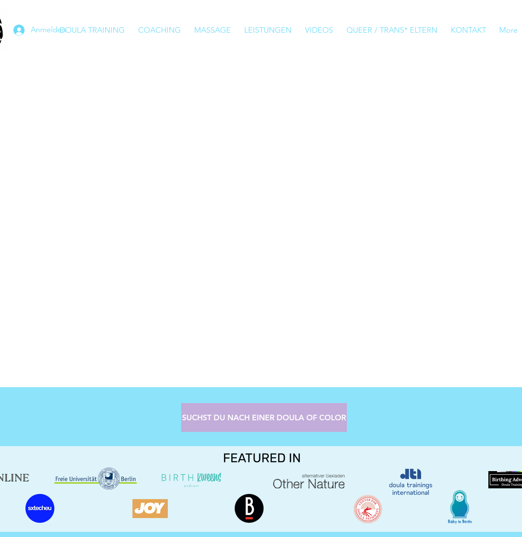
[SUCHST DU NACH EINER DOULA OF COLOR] (264, 417)
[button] (267, 30)
